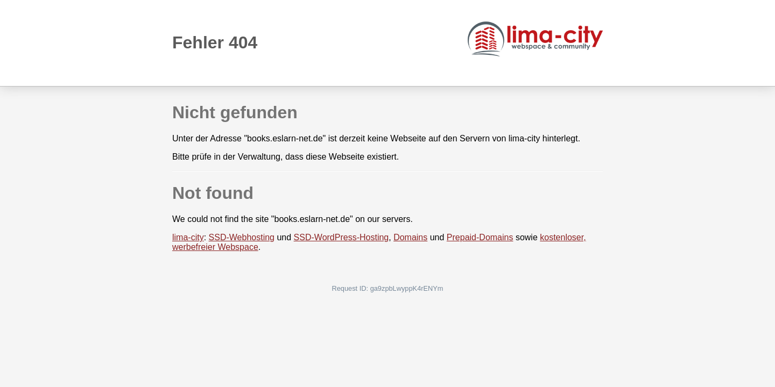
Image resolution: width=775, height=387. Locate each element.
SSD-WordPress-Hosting (341, 237)
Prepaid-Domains (480, 237)
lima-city (188, 237)
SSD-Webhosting (241, 237)
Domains (410, 237)
